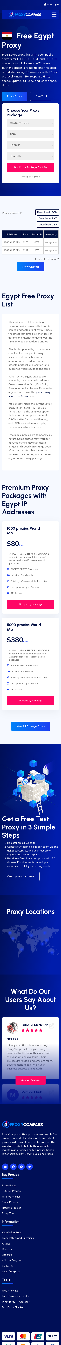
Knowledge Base (11, 1232)
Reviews (7, 1249)
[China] (47, 940)
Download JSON (47, 212)
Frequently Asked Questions (18, 1237)
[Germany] (32, 935)
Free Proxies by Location (16, 1296)
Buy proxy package (30, 604)
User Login (51, 4)
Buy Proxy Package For (30, 167)
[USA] (13, 938)
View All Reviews (30, 1080)
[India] (42, 944)
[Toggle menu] (54, 14)
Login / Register (11, 1271)
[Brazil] (22, 949)
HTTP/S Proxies (11, 1196)
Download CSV (48, 224)
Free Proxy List (10, 1290)
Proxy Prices (14, 96)
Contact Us (8, 1266)
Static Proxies (10, 1202)
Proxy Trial (8, 1213)
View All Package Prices (30, 726)
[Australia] (52, 952)
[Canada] (10, 933)
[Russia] (45, 933)
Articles (6, 1243)
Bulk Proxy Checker (13, 1307)
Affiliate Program (11, 1260)
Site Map (7, 1254)
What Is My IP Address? (16, 1301)
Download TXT (48, 218)
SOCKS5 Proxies (11, 1190)
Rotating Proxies (11, 1207)
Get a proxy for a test (20, 876)
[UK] (28, 933)
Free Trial (41, 96)
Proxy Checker (30, 266)
